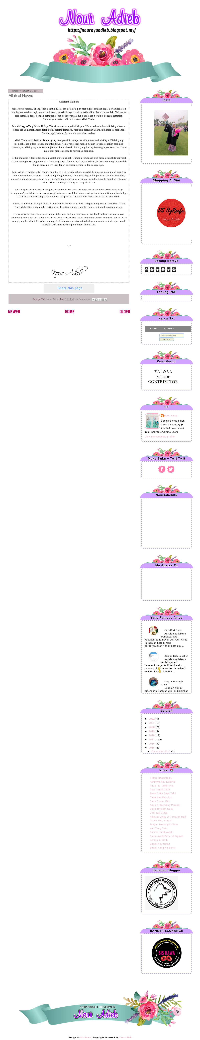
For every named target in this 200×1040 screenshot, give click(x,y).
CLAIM (153, 334)
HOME (153, 328)
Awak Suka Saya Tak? (163, 793)
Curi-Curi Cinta (173, 630)
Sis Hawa (85, 1037)
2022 (152, 718)
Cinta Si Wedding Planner (165, 805)
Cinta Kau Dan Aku (161, 797)
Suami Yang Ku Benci (162, 847)
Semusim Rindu (159, 840)
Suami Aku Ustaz (160, 844)
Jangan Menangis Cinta (164, 824)
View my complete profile (160, 436)
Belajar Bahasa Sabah (176, 656)
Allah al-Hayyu (21, 95)
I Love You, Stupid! (161, 820)
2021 (152, 723)
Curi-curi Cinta (158, 812)
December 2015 (161, 751)
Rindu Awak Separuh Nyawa (166, 836)
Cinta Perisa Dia (159, 801)
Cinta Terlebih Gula (161, 809)
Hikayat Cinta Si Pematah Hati (168, 816)
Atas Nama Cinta (160, 789)
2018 (152, 735)
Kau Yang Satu (158, 828)
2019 (152, 731)
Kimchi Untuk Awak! (161, 832)
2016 (152, 743)
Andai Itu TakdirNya (161, 785)
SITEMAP (169, 328)
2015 (152, 747)
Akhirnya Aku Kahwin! (163, 781)
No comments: (83, 299)
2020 (152, 727)
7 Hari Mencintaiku (161, 778)
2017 (152, 739)
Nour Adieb (29, 10)
